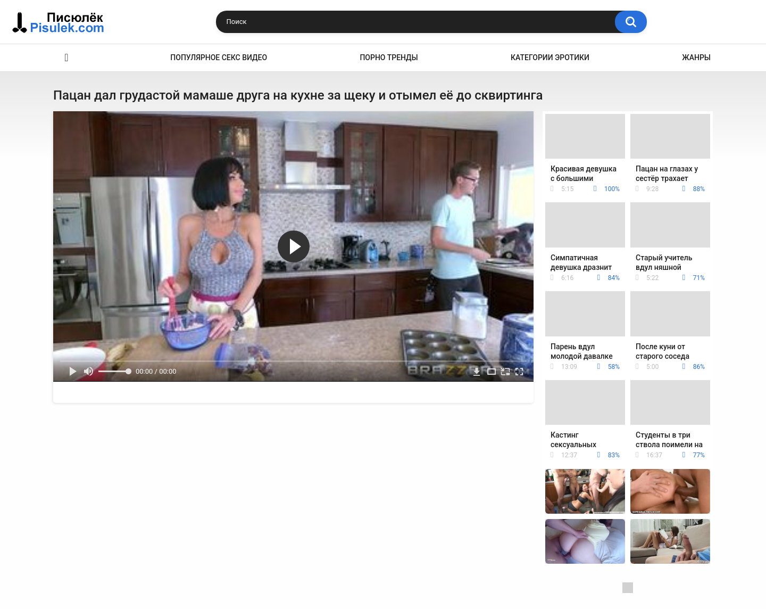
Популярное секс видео (218, 57)
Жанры (696, 57)
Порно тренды (389, 57)
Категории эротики (550, 57)
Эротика (66, 57)
